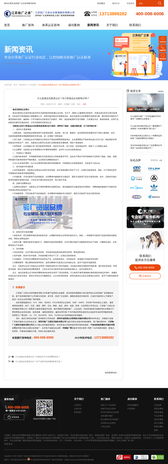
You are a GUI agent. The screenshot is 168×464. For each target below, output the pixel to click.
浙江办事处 (158, 423)
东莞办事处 (158, 412)
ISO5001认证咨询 (108, 423)
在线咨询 (130, 3)
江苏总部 (157, 405)
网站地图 (90, 460)
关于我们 (112, 25)
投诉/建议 (101, 3)
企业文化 (78, 409)
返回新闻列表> (111, 373)
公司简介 (78, 405)
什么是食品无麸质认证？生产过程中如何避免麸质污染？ (39, 361)
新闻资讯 (93, 25)
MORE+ (161, 91)
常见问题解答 (133, 405)
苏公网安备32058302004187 (40, 460)
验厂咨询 (28, 25)
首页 (7, 25)
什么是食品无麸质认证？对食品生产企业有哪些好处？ (38, 357)
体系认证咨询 (51, 25)
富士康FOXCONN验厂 (110, 419)
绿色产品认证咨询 (108, 409)
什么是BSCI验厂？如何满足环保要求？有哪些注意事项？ (149, 109)
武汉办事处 (158, 419)
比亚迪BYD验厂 (107, 416)
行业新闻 (32, 85)
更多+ (156, 430)
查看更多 (154, 160)
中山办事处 (158, 416)
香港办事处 (158, 426)
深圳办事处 (158, 409)
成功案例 (74, 25)
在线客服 (13, 417)
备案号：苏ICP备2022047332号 (15, 460)
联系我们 (135, 25)
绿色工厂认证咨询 (108, 405)
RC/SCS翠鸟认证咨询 (110, 412)
